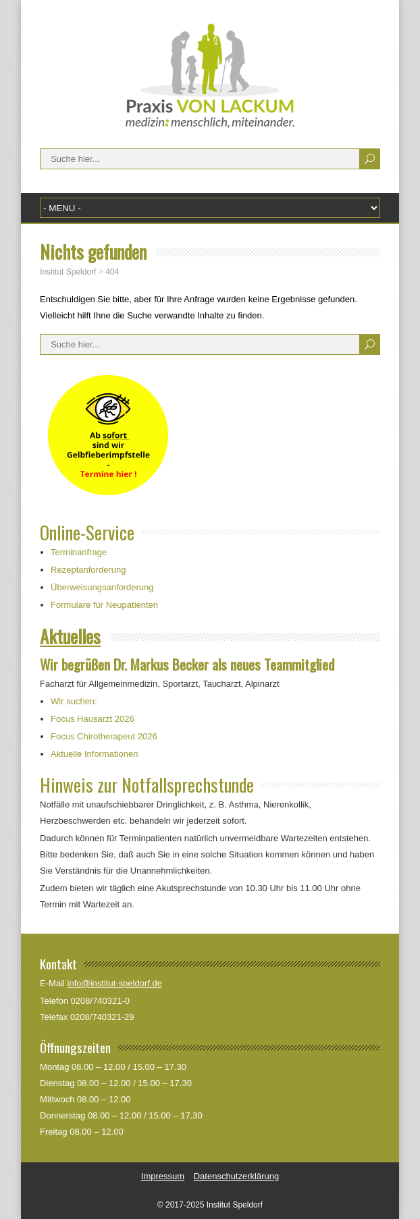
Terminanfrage (79, 552)
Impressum (162, 1176)
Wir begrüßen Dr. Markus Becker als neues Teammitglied (187, 664)
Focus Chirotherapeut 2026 (104, 736)
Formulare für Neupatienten (104, 605)
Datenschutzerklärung (236, 1176)
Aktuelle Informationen (94, 754)
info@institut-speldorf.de (115, 983)
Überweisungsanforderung (102, 587)
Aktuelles (70, 636)
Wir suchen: (74, 701)
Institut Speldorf (137, 39)
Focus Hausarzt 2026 (92, 719)
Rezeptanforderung (88, 570)
